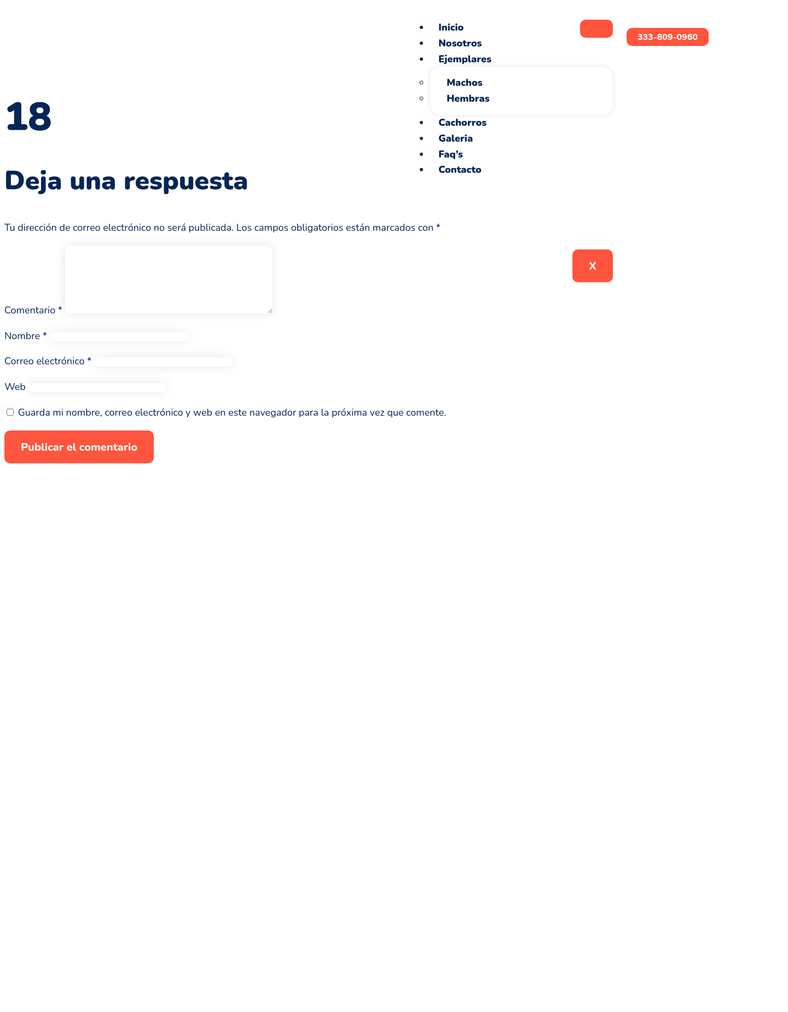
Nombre (25, 349)
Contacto (460, 169)
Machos (465, 82)
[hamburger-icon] (596, 29)
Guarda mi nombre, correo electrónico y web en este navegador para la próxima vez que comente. (232, 425)
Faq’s (450, 154)
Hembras (468, 98)
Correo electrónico (47, 374)
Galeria (455, 138)
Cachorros (462, 122)
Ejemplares (464, 59)
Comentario (33, 323)
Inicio (450, 27)
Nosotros (460, 43)
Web (15, 399)
